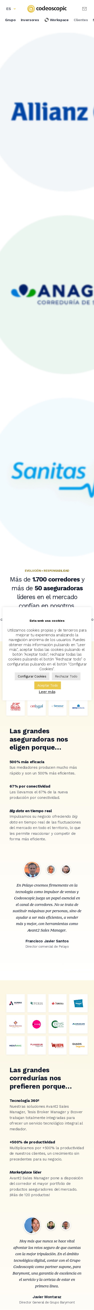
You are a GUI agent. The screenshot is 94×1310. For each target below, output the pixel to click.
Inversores (30, 20)
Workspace (56, 19)
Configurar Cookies (32, 676)
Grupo (10, 20)
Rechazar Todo (66, 676)
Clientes (81, 20)
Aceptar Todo (47, 685)
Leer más (47, 692)
